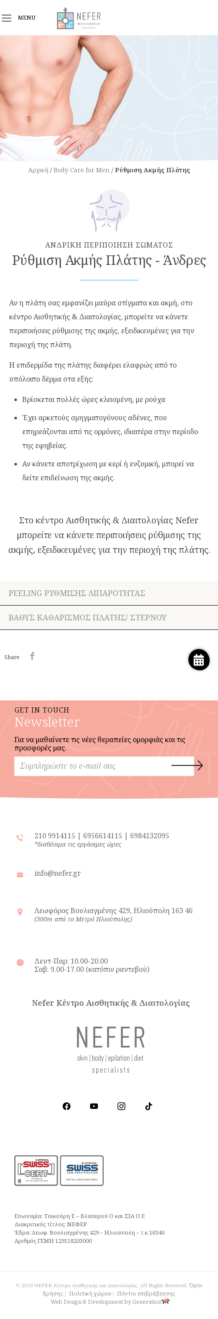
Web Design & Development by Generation (110, 1302)
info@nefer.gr (57, 873)
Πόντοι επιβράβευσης (146, 1293)
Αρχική (38, 170)
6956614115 (102, 835)
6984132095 (149, 835)
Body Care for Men (82, 170)
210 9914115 (55, 835)
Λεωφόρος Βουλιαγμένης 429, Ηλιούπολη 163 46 (113, 914)
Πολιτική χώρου (90, 1293)
